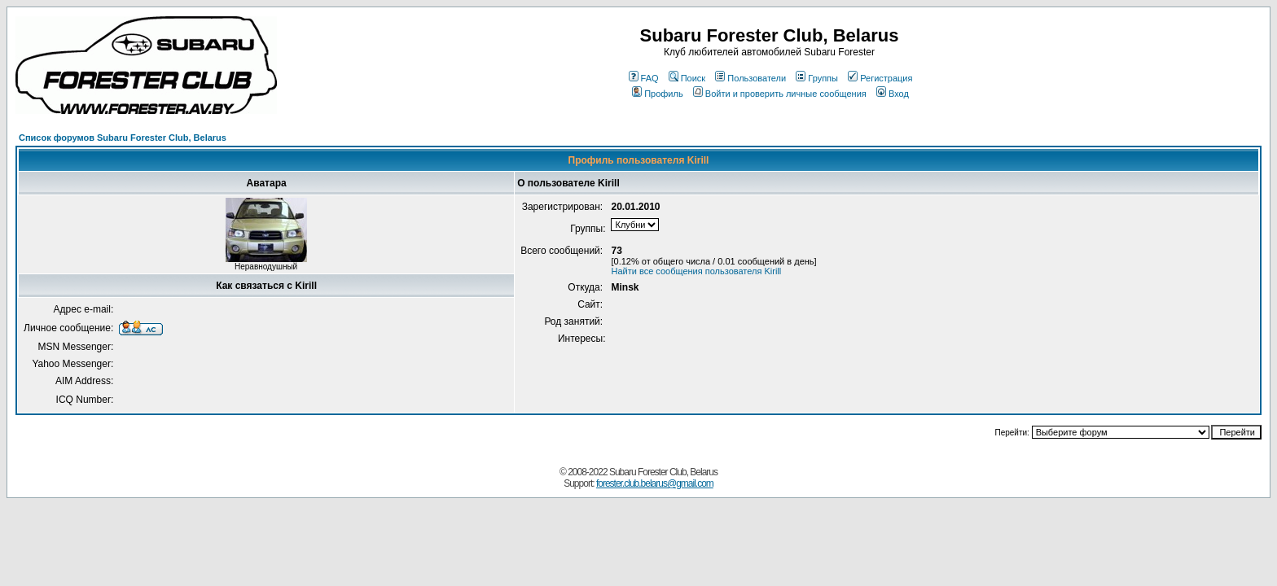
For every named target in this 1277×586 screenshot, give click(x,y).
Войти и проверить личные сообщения (780, 93)
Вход (892, 93)
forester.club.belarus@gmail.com (654, 483)
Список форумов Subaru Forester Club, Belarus (122, 137)
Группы (817, 78)
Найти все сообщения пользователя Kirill (696, 271)
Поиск (687, 78)
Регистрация (880, 78)
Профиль (657, 93)
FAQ (644, 78)
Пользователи (750, 78)
